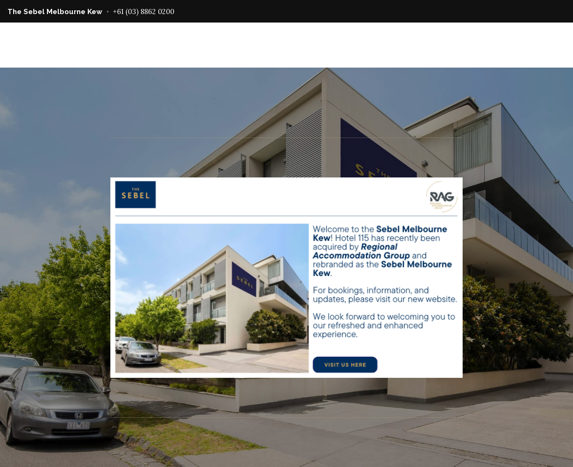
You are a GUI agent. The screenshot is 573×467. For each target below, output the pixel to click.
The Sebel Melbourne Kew (55, 12)
